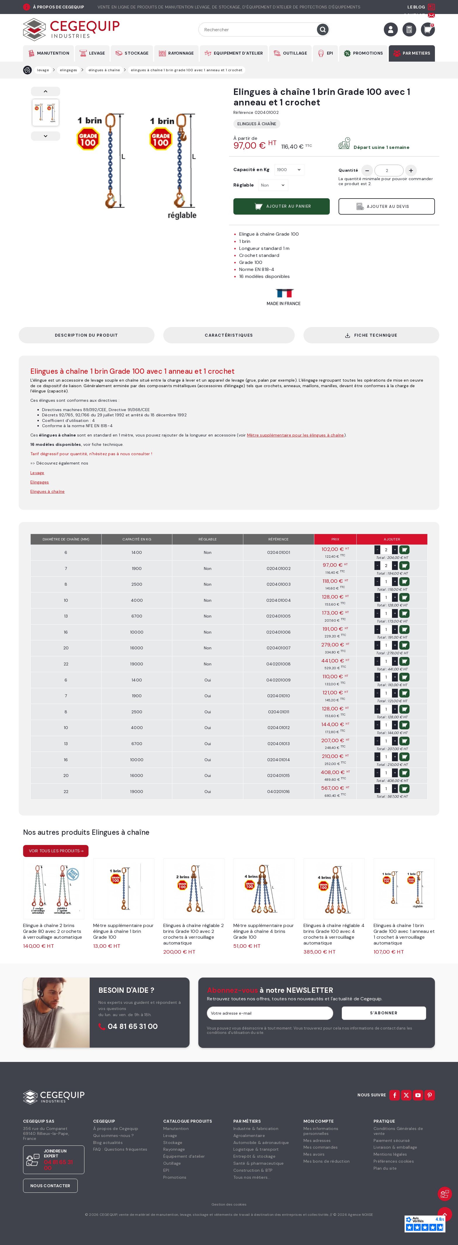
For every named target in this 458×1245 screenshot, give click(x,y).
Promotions (175, 1177)
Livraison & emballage (395, 1147)
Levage (170, 1135)
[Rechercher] (264, 29)
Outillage (172, 1163)
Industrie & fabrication (255, 1128)
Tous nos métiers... (251, 1177)
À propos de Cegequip (115, 1128)
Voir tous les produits (54, 850)
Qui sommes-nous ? (113, 1135)
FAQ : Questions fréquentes (120, 1149)
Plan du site (385, 1168)
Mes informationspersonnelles (320, 1131)
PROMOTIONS (368, 53)
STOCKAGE (136, 53)
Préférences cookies (394, 1161)
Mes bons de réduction (326, 1161)
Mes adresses (317, 1140)
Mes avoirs (314, 1154)
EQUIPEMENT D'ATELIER (238, 53)
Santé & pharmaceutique (258, 1163)
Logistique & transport (256, 1149)
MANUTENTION (53, 53)
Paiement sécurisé (392, 1140)
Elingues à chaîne (256, 123)
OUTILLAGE (295, 53)
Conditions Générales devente (398, 1131)
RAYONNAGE (181, 53)
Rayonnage (174, 1149)
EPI (330, 53)
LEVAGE (97, 53)
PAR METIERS (416, 53)
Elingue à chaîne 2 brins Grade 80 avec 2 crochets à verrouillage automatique (52, 931)
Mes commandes (320, 1147)
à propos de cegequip (58, 7)
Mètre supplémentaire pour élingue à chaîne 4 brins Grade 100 (263, 931)
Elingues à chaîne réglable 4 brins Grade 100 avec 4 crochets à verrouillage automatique (334, 934)
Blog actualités (108, 1142)
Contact (414, 15)
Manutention (176, 1128)
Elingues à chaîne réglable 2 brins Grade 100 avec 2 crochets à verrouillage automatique (193, 934)
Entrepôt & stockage (254, 1156)
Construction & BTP (253, 1170)
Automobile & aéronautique (261, 1142)
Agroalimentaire (249, 1135)
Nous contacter (50, 1185)
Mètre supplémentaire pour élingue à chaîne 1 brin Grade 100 (123, 931)
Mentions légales (390, 1154)
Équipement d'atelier (184, 1156)
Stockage (172, 1142)
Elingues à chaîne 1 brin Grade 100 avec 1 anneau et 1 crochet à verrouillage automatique (404, 934)
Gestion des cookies (229, 1204)
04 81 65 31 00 (133, 1027)
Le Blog (416, 7)
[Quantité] (389, 170)
